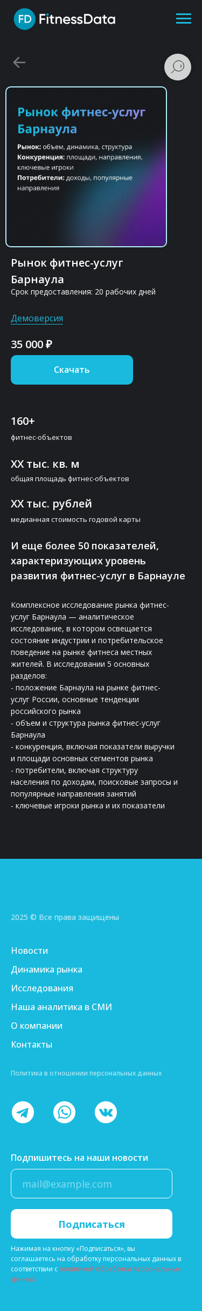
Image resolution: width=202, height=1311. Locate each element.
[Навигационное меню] (183, 18)
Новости (29, 950)
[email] (91, 1183)
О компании (36, 1026)
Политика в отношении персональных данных (86, 1073)
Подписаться (91, 1224)
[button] (72, 370)
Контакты (31, 1044)
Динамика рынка (46, 969)
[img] (52, 898)
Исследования (42, 988)
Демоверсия (37, 318)
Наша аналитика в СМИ (61, 1007)
